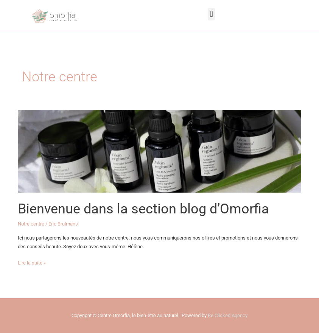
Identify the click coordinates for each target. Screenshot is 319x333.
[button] (211, 14)
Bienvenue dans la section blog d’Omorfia (143, 209)
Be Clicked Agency (227, 315)
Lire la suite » (32, 262)
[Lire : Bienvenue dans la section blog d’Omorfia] (159, 151)
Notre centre (31, 224)
